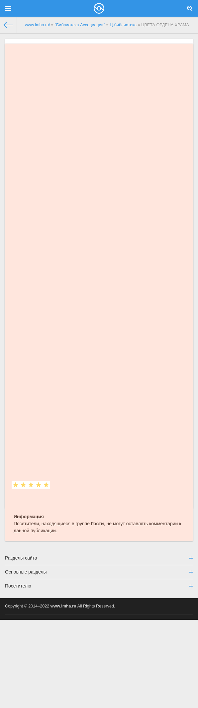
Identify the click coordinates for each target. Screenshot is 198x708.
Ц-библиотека (123, 25)
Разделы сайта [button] (99, 558)
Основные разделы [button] (99, 572)
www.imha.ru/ (37, 25)
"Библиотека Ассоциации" (80, 25)
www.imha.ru (63, 606)
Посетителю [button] (99, 586)
